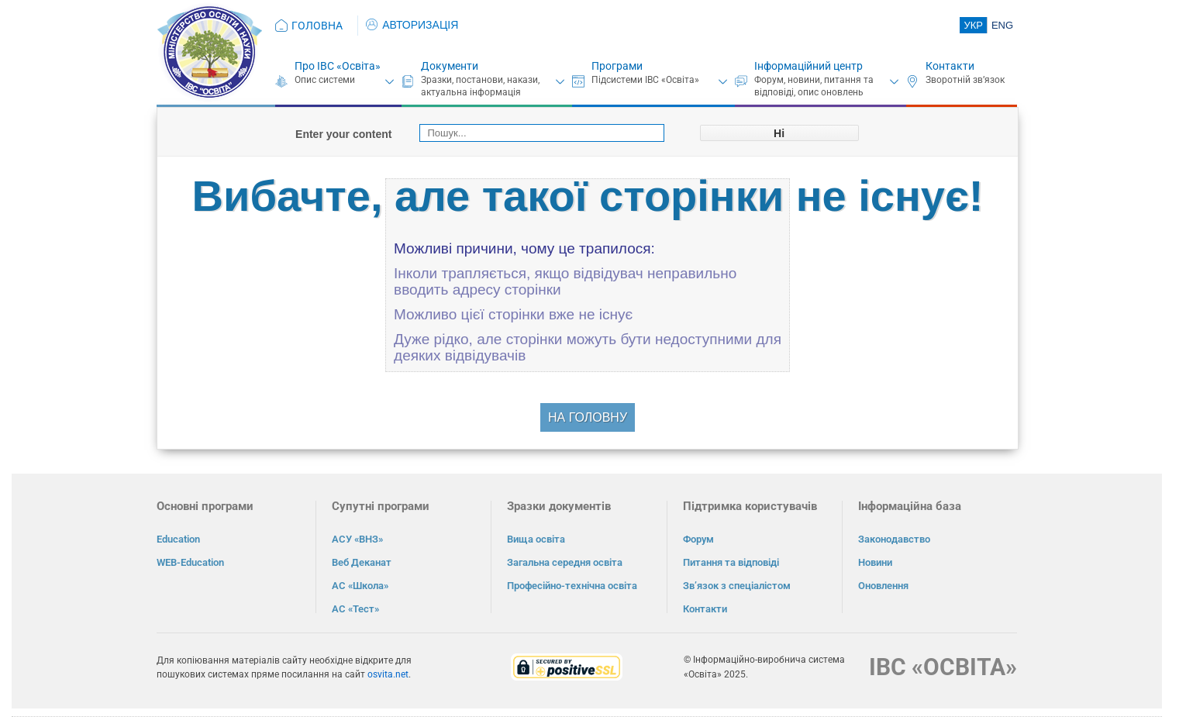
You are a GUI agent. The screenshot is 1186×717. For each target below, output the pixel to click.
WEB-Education (190, 562)
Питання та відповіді (731, 562)
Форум (698, 539)
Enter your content (343, 134)
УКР (973, 25)
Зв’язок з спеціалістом (737, 585)
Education (178, 539)
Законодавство (894, 539)
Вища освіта (536, 539)
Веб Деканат (361, 562)
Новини (875, 562)
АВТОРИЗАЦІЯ (412, 25)
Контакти (950, 66)
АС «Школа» (360, 585)
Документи (449, 66)
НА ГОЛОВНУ (587, 417)
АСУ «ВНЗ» (357, 539)
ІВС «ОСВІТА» (943, 667)
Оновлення (883, 585)
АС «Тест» (355, 609)
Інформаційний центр (808, 66)
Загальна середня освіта (564, 562)
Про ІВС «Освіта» (338, 66)
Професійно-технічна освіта (572, 585)
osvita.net (388, 674)
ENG (1002, 25)
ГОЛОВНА (317, 25)
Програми (617, 66)
